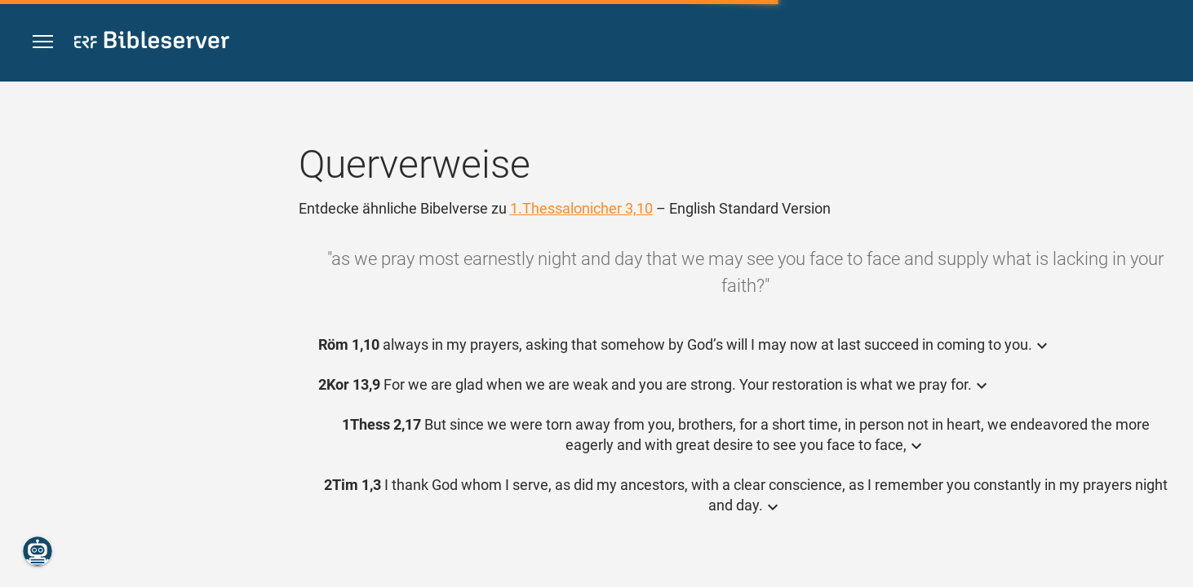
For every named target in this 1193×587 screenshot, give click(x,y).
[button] (43, 42)
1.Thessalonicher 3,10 (581, 208)
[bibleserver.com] (151, 42)
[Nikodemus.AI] (37, 551)
